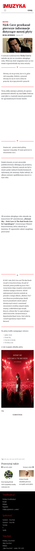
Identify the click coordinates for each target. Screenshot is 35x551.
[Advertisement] (17, 119)
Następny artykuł (28, 467)
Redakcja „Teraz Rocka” (9, 540)
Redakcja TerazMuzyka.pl (9, 499)
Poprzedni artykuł (6, 467)
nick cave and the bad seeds (17, 459)
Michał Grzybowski (9, 35)
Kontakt (4, 501)
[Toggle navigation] (5, 10)
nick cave (6, 459)
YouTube (5, 525)
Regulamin (5, 507)
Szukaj (30, 10)
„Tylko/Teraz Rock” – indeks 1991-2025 (13, 548)
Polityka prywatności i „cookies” (11, 509)
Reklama (5, 504)
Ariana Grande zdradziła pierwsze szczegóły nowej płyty (26, 481)
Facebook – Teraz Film (8, 522)
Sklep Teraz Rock (7, 543)
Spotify (4, 530)
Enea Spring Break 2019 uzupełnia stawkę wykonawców (8, 484)
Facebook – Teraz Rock (9, 520)
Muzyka (5, 22)
